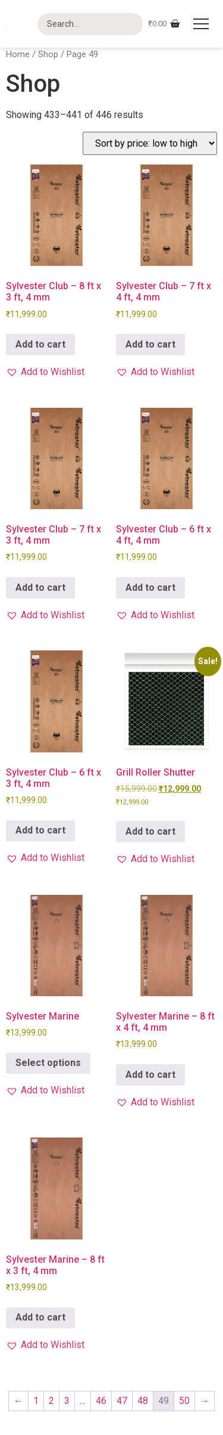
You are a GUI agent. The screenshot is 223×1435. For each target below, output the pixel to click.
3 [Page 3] (67, 1400)
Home (18, 54)
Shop (48, 54)
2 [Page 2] (51, 1400)
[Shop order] (150, 143)
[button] (45, 372)
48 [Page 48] (142, 1400)
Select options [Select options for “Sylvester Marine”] (48, 1062)
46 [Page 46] (101, 1400)
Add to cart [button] (40, 344)
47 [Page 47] (122, 1400)
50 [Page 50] (184, 1400)
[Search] (90, 24)
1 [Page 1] (36, 1400)
